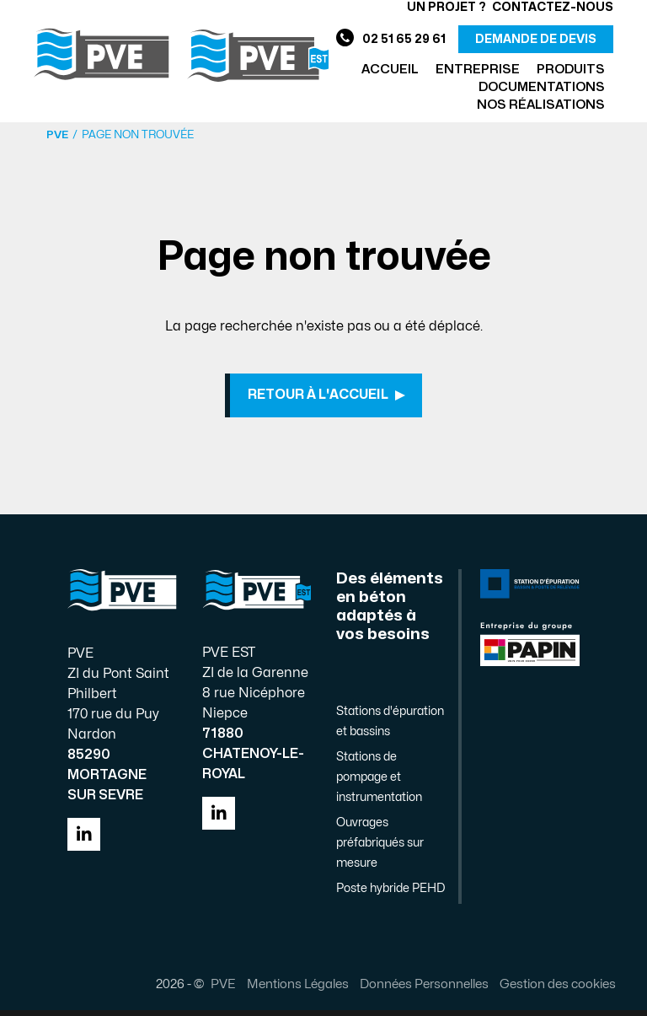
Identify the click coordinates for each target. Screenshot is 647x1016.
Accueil (390, 69)
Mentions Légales (291, 990)
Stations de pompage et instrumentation (379, 783)
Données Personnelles (417, 990)
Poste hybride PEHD (390, 894)
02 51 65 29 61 (391, 39)
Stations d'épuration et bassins (390, 727)
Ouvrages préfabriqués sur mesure (380, 848)
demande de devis (535, 39)
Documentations (542, 87)
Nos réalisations (541, 105)
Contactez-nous (552, 7)
